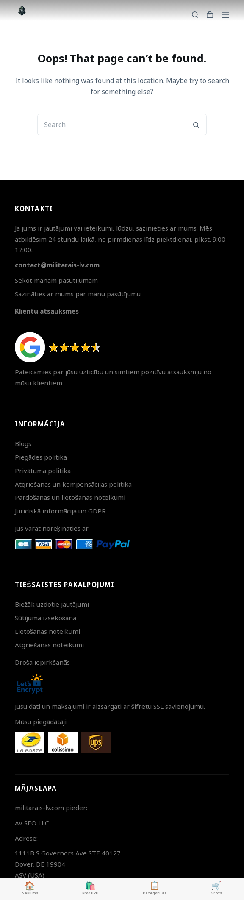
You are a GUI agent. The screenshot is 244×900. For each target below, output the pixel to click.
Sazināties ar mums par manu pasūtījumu (78, 294)
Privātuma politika (43, 470)
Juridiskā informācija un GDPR (60, 511)
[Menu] (225, 15)
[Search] (195, 14)
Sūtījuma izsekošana (46, 617)
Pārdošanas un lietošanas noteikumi (70, 497)
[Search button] (196, 124)
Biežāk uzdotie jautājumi (52, 604)
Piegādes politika (41, 457)
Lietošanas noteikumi (47, 631)
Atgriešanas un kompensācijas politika (73, 484)
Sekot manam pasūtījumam (56, 280)
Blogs (23, 443)
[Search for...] (111, 124)
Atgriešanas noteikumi (49, 645)
